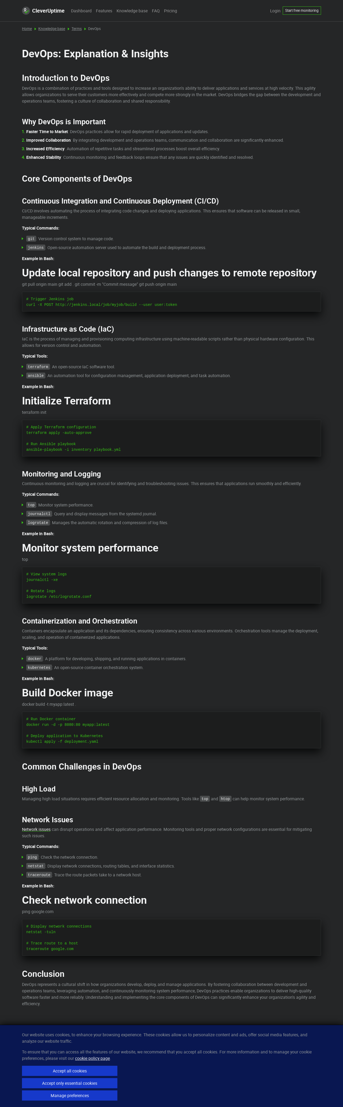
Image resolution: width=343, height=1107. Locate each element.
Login (275, 11)
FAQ (156, 11)
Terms (77, 28)
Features (104, 11)
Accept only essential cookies (69, 1083)
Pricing (170, 11)
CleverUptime (43, 11)
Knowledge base (132, 11)
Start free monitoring (302, 10)
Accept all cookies (70, 1071)
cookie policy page (92, 1058)
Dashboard (81, 11)
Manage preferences (70, 1095)
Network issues (36, 829)
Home (27, 28)
